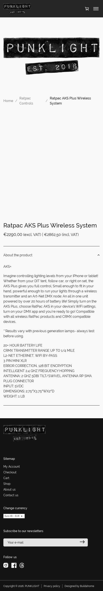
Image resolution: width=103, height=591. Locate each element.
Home (8, 101)
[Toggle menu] (96, 8)
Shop (7, 483)
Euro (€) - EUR (12, 516)
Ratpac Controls (26, 100)
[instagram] (5, 565)
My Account (11, 466)
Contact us (10, 495)
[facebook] (13, 565)
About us (9, 489)
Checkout (9, 472)
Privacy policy (52, 586)
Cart (6, 478)
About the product (51, 255)
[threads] (22, 565)
